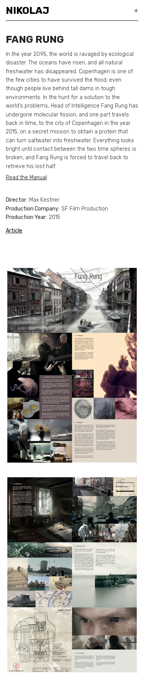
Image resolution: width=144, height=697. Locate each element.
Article (14, 230)
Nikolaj (27, 11)
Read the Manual (26, 177)
